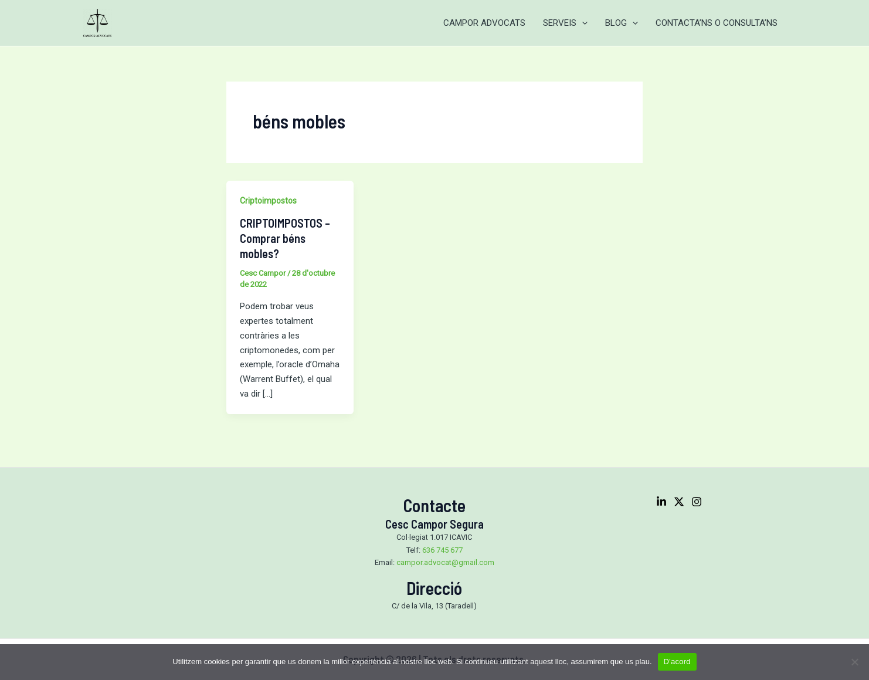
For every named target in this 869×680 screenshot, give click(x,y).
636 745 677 (442, 550)
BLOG (621, 23)
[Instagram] (696, 501)
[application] (582, 23)
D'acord (677, 661)
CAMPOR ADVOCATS (484, 23)
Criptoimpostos (268, 200)
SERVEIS (565, 23)
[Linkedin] (661, 501)
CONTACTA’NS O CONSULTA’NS (717, 23)
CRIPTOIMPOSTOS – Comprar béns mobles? (285, 238)
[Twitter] (679, 501)
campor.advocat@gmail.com (445, 562)
